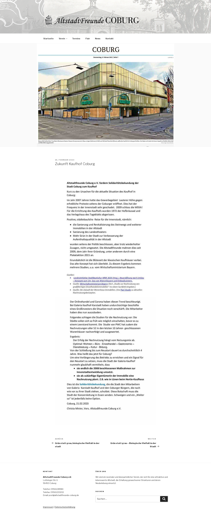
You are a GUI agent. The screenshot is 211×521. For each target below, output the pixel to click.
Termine (76, 38)
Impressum (48, 507)
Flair (87, 38)
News (97, 38)
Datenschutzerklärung (65, 507)
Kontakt (109, 38)
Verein (63, 38)
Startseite (48, 38)
